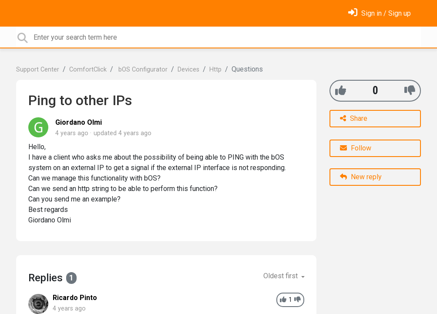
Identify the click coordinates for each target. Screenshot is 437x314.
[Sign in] (379, 13)
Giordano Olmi (78, 122)
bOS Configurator (142, 69)
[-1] (409, 90)
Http (215, 69)
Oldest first (281, 276)
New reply (361, 177)
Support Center (37, 69)
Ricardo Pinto (75, 298)
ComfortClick (88, 69)
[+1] (340, 90)
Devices (188, 69)
